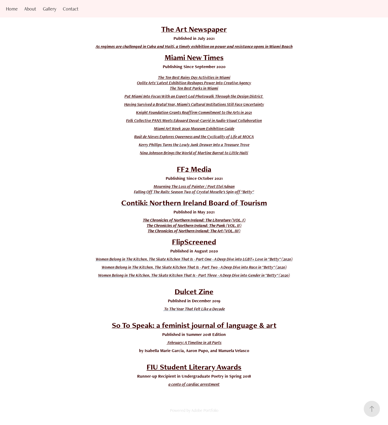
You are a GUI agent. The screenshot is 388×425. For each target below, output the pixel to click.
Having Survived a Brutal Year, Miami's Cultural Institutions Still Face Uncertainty (194, 104)
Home (12, 9)
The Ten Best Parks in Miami (194, 88)
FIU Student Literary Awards (194, 367)
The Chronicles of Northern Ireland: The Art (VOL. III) (194, 231)
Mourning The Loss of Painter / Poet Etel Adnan (194, 186)
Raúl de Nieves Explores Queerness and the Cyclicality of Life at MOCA (194, 136)
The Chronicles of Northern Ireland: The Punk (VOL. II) (194, 225)
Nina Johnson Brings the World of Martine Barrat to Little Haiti (194, 153)
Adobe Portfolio (204, 410)
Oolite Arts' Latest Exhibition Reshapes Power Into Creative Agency (194, 83)
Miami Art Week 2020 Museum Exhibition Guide (194, 128)
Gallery (49, 9)
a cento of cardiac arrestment (194, 384)
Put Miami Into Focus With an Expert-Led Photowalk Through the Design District (194, 96)
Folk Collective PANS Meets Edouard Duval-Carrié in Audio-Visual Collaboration (194, 120)
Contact (70, 9)
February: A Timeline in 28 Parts (194, 342)
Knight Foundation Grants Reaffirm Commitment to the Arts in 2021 (194, 112)
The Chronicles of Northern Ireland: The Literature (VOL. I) (194, 220)
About (30, 9)
